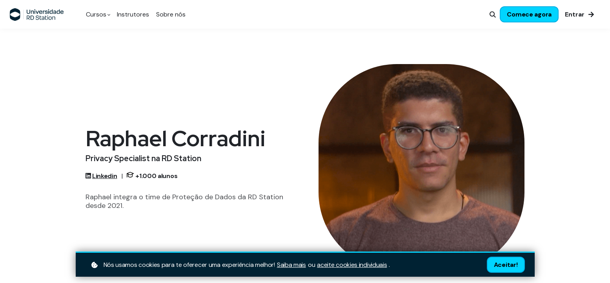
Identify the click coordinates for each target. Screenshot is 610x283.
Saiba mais (291, 265)
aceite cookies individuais (352, 265)
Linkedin (104, 176)
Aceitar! (506, 265)
